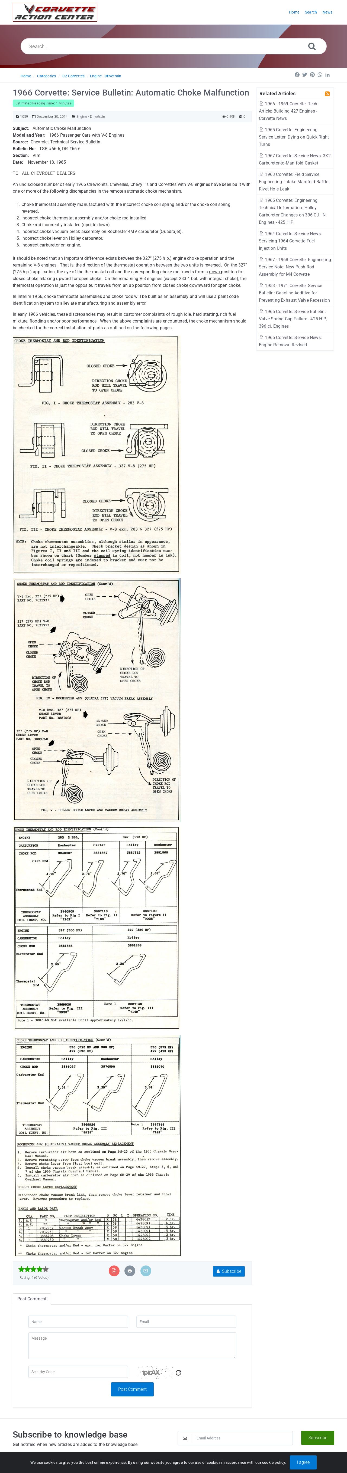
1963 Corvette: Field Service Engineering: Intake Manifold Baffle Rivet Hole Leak (293, 182)
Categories (46, 76)
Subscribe (229, 1271)
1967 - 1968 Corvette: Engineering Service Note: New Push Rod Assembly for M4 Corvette (295, 267)
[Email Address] (235, 1438)
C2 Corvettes (73, 76)
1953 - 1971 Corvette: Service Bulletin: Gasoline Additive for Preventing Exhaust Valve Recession (294, 293)
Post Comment (132, 1389)
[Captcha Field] (78, 1372)
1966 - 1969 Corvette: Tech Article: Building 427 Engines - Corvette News (288, 111)
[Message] (132, 1345)
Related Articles (277, 93)
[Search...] (174, 46)
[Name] (78, 1322)
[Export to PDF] (114, 1271)
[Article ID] (17, 116)
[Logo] (55, 12)
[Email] (186, 1322)
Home (26, 76)
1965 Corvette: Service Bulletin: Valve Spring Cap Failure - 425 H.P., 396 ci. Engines (293, 319)
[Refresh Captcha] (178, 1373)
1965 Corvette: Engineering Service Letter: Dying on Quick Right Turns (294, 137)
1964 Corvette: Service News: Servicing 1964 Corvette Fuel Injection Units (290, 241)
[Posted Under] (73, 116)
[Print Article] (129, 1271)
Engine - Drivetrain (105, 76)
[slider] (33, 1269)
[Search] (312, 46)
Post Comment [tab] (31, 1298)
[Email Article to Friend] (145, 1271)
